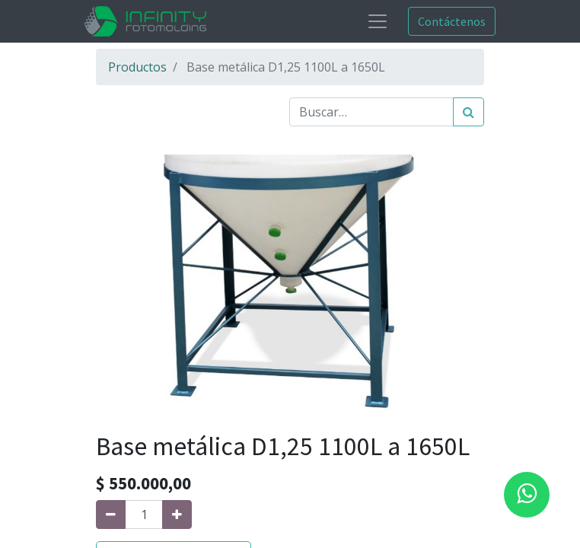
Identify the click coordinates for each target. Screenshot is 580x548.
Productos (137, 67)
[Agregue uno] (177, 514)
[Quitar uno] (111, 514)
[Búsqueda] (468, 111)
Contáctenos (452, 21)
